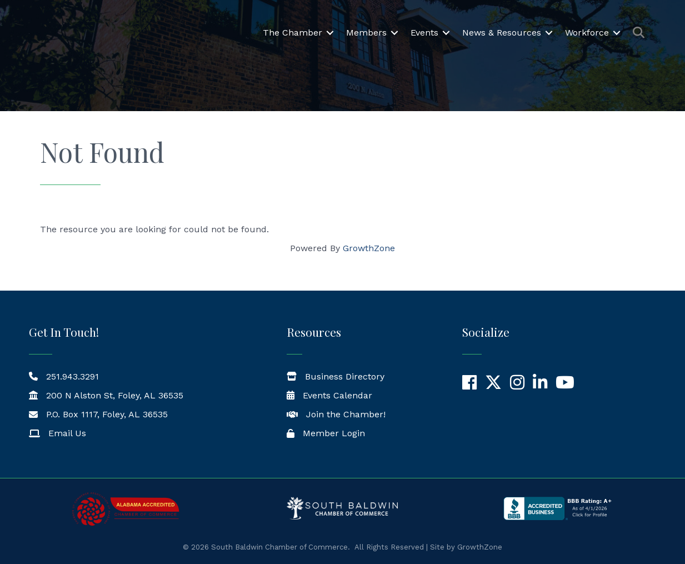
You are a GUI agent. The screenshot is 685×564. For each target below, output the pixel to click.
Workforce (587, 33)
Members (366, 33)
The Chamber (292, 33)
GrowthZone (369, 248)
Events (424, 33)
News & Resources (501, 33)
